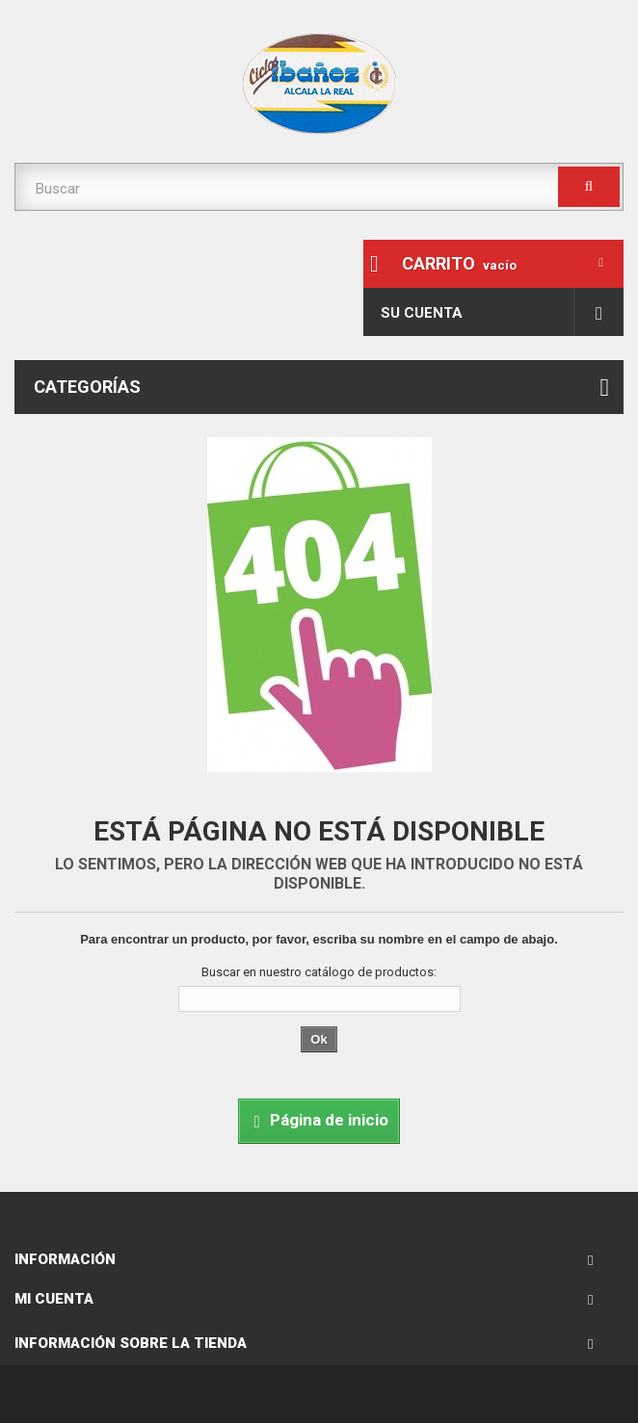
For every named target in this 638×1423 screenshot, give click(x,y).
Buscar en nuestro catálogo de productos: (319, 972)
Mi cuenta (53, 1298)
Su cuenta (422, 313)
